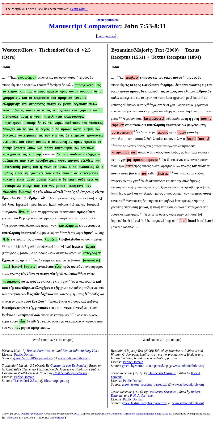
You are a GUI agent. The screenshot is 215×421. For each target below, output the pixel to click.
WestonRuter (57, 417)
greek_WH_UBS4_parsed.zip (33, 358)
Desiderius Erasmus (162, 373)
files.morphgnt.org (56, 380)
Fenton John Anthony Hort (80, 350)
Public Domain (24, 354)
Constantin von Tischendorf (68, 365)
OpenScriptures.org (32, 413)
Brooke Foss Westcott (41, 350)
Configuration (106, 36)
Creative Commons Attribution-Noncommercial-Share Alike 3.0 (136, 413)
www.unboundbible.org (73, 358)
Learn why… (79, 9)
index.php (12, 417)
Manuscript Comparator (84, 26)
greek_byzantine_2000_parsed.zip (145, 366)
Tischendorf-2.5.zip (26, 380)
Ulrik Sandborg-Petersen (70, 373)
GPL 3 (76, 413)
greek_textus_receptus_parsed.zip (144, 384)
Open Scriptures (107, 19)
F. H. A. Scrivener (141, 395)
